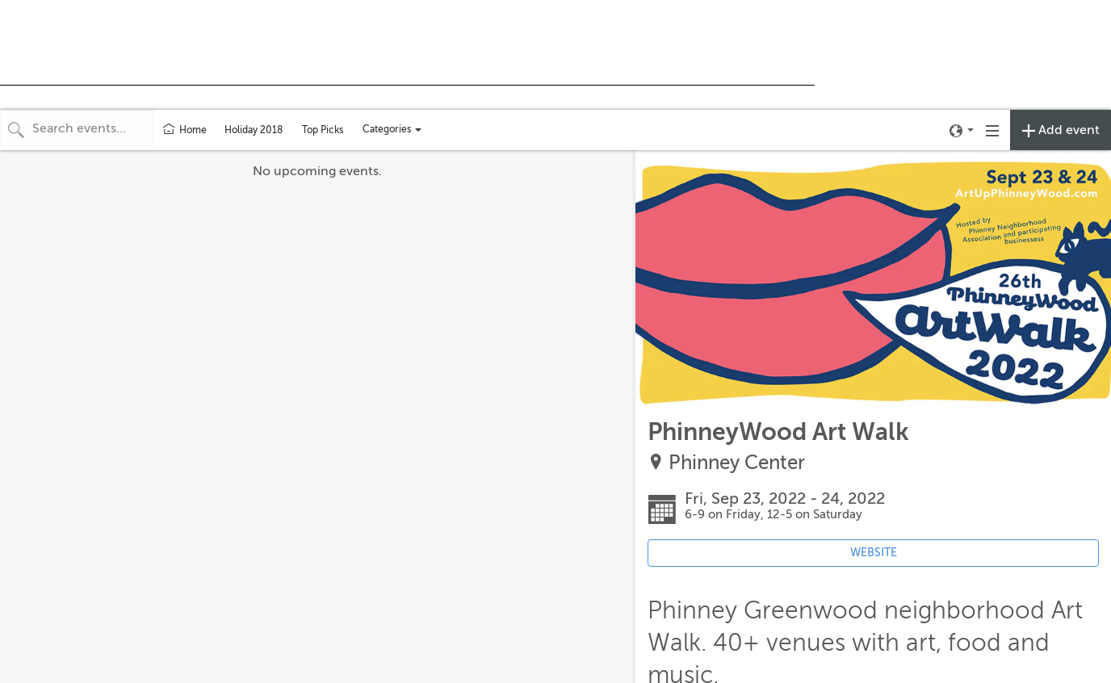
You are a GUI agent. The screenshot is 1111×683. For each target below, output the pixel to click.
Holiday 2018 (253, 130)
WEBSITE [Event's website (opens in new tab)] (873, 553)
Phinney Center (737, 463)
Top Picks (322, 130)
